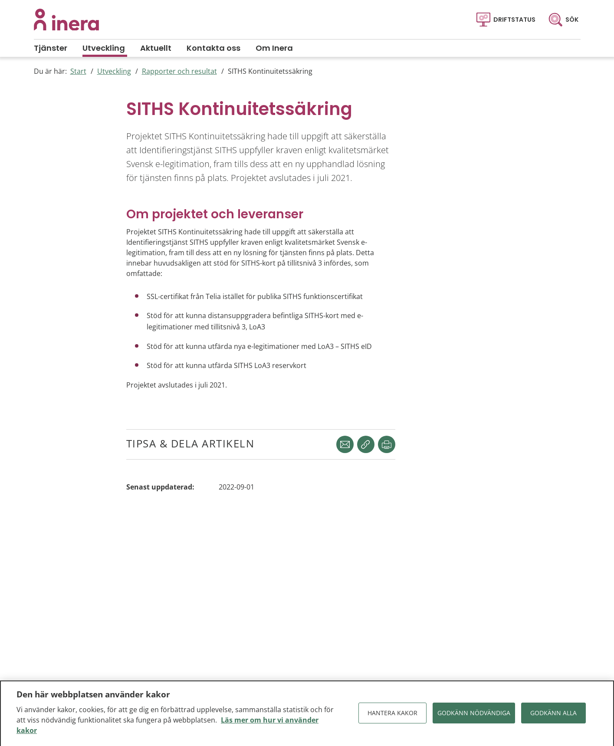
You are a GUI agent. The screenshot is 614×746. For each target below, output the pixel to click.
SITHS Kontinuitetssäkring (270, 71)
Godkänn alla (553, 715)
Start (78, 71)
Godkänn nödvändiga (473, 715)
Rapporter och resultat (179, 71)
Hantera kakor (392, 715)
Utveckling (114, 71)
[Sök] (563, 19)
